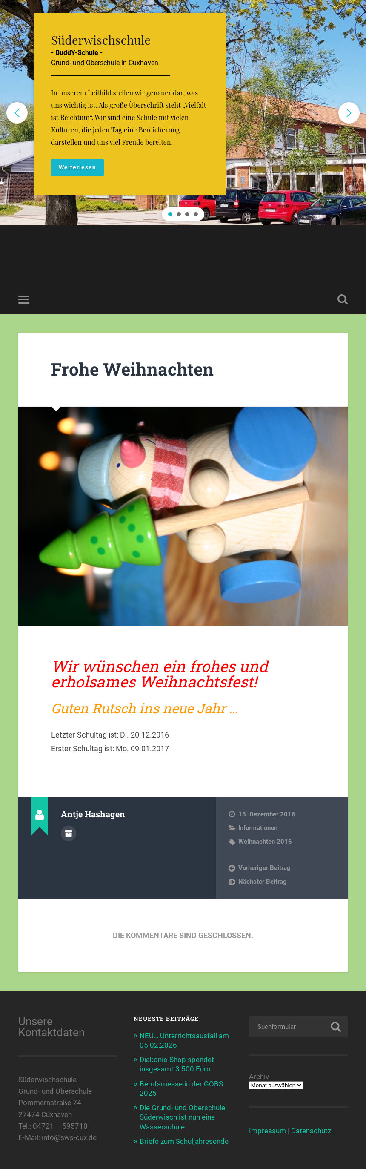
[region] (183, 112)
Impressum (267, 1130)
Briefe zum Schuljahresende (184, 1141)
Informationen (257, 828)
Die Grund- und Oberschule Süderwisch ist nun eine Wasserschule (182, 1117)
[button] (183, 112)
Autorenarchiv (68, 833)
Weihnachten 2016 (265, 841)
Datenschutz (311, 1130)
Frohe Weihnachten (132, 369)
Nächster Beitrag (262, 881)
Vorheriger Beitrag (264, 868)
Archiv (259, 1076)
